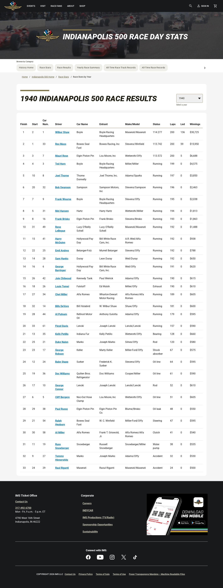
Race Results (64, 67)
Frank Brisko (62, 218)
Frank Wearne (63, 199)
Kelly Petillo (61, 333)
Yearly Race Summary (88, 67)
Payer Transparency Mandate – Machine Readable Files (157, 574)
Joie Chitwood (63, 278)
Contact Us (21, 501)
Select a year (181, 105)
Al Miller (60, 432)
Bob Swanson (63, 187)
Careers (87, 503)
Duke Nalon (61, 342)
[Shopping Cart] (215, 6)
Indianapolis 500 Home (43, 77)
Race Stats (45, 67)
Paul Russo (61, 408)
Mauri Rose (61, 155)
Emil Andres (62, 250)
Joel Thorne (62, 175)
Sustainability (90, 531)
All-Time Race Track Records (121, 67)
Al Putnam (61, 314)
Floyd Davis (61, 325)
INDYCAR (88, 510)
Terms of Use (119, 574)
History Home (26, 67)
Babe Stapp (61, 361)
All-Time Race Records (153, 67)
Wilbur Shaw (62, 132)
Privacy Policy (86, 574)
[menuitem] (31, 6)
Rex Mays (60, 144)
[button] (190, 6)
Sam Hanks (61, 258)
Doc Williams (62, 373)
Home (25, 77)
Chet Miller (61, 294)
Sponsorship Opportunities (98, 524)
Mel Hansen (62, 210)
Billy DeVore (62, 306)
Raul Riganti (62, 467)
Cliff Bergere (62, 397)
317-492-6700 (23, 507)
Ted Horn (60, 163)
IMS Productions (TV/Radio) (98, 517)
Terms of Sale (103, 574)
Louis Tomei (62, 286)
